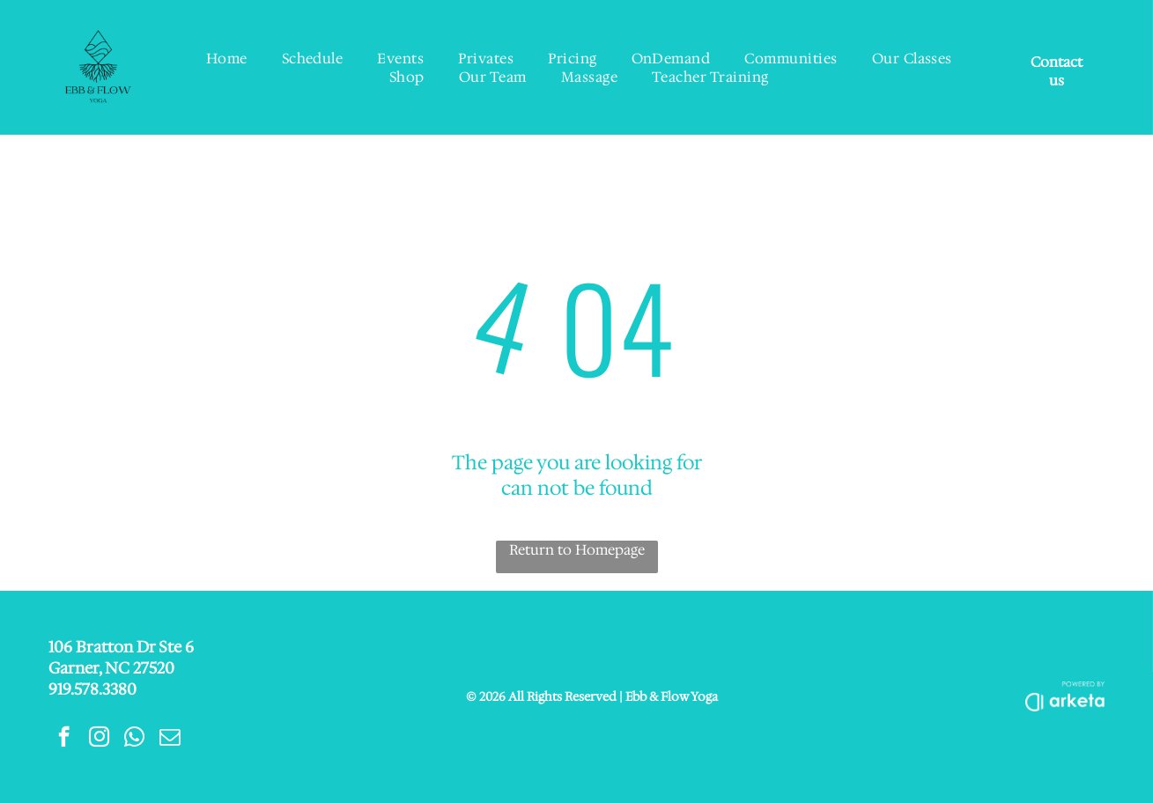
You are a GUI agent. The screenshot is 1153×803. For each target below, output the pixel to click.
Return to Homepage (577, 550)
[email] (169, 738)
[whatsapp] (134, 738)
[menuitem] (227, 58)
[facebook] (63, 738)
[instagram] (99, 738)
